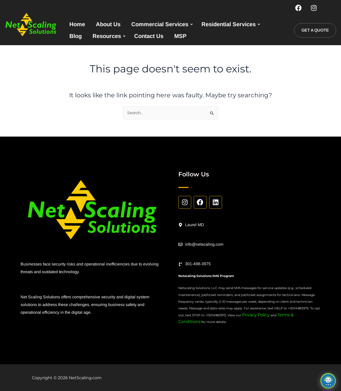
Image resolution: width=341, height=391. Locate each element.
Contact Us (148, 36)
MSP (180, 36)
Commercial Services (159, 24)
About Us (108, 24)
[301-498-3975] (180, 264)
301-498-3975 (198, 264)
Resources (107, 36)
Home (77, 24)
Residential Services (228, 24)
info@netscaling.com (204, 244)
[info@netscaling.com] (180, 244)
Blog (75, 36)
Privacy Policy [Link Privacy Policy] (256, 314)
